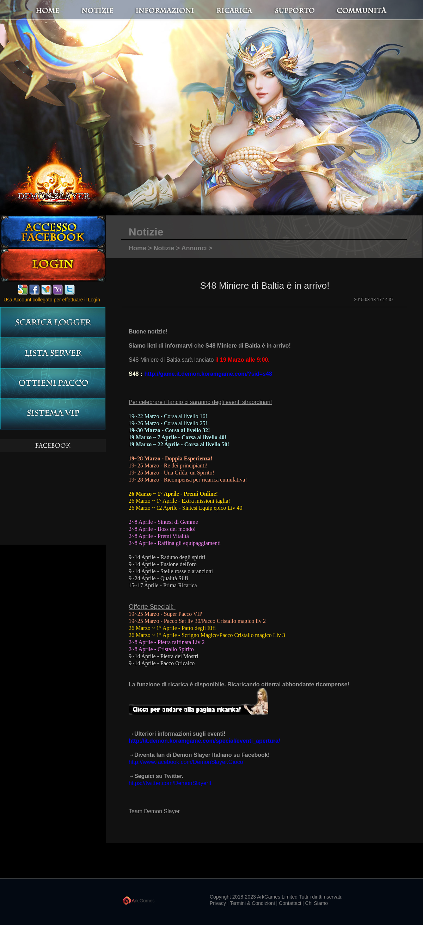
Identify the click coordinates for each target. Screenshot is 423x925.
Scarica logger (52, 322)
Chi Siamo (316, 903)
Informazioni (178, 10)
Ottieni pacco (52, 383)
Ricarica (240, 10)
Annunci (194, 248)
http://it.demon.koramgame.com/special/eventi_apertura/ (204, 741)
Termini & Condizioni (252, 903)
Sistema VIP (52, 414)
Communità (354, 10)
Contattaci (290, 903)
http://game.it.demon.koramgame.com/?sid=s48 (208, 374)
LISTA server (52, 353)
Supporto (303, 10)
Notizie (164, 248)
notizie (128, 10)
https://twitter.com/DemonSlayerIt (170, 783)
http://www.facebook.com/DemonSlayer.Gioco (186, 762)
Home (63, 10)
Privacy (218, 903)
